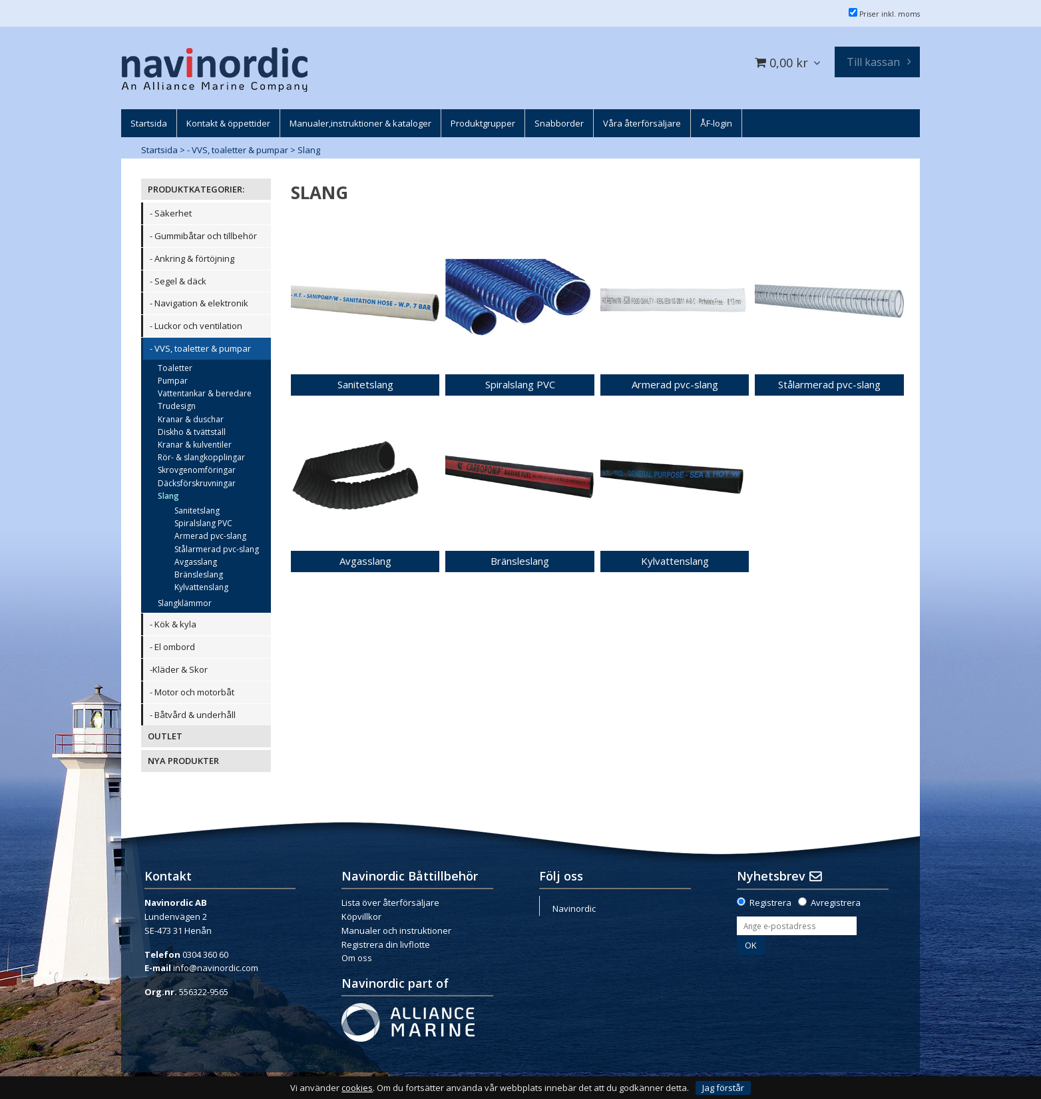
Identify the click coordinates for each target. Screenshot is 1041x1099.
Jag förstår (723, 1088)
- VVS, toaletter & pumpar (237, 150)
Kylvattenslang (201, 587)
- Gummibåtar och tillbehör (203, 236)
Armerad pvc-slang (210, 536)
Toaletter (175, 368)
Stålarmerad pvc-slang (216, 549)
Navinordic (574, 909)
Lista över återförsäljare (390, 903)
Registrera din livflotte (385, 944)
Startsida (159, 150)
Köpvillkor (361, 916)
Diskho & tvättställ (192, 432)
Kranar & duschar (191, 419)
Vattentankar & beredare (205, 393)
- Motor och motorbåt (192, 692)
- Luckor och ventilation (196, 326)
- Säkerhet (171, 213)
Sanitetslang (197, 510)
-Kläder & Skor (179, 669)
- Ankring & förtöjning (192, 258)
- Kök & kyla (173, 624)
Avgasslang (195, 561)
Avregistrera (836, 903)
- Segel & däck (178, 281)
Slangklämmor (185, 603)
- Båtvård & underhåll (193, 715)
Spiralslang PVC (203, 523)
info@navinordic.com (215, 968)
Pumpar (173, 380)
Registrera (770, 903)
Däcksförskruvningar (197, 483)
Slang (309, 150)
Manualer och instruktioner (396, 930)
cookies (357, 1088)
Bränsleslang (198, 574)
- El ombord (172, 647)
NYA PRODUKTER (183, 761)
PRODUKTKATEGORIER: (196, 189)
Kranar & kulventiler (195, 444)
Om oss (356, 958)
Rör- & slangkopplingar (201, 457)
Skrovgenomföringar (197, 470)
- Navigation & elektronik (199, 303)
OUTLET (165, 736)
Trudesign (177, 406)
